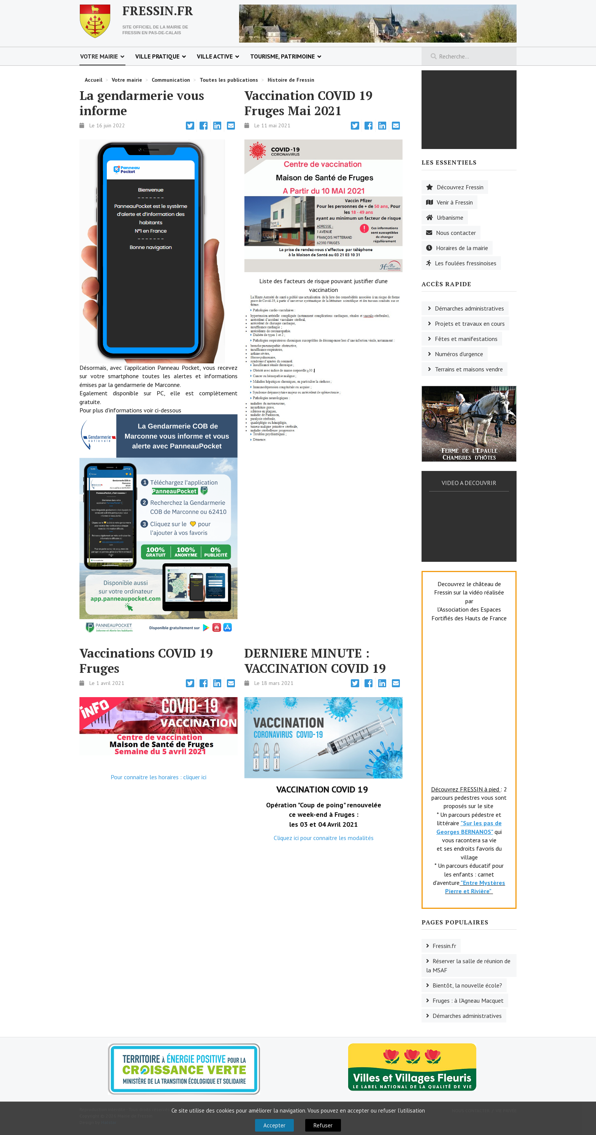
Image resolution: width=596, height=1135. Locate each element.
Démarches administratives (469, 308)
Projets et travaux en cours (470, 323)
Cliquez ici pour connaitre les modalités (324, 838)
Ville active (215, 56)
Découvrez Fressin (460, 187)
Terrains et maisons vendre (469, 369)
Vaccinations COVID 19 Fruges (146, 660)
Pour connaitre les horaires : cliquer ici (158, 777)
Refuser (323, 1125)
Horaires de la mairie (462, 248)
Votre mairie (99, 56)
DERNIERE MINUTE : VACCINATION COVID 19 (315, 660)
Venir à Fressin (455, 202)
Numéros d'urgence (459, 354)
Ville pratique (157, 56)
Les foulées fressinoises (465, 263)
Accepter (274, 1125)
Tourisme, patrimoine (282, 56)
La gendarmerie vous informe (141, 103)
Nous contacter (456, 232)
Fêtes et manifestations (466, 338)
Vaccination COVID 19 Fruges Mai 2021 (308, 103)
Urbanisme (450, 217)
